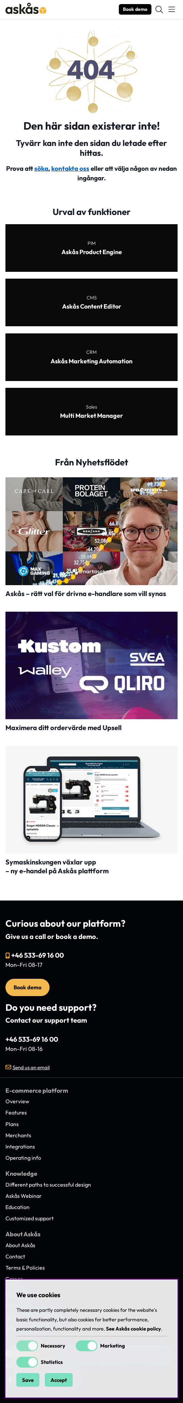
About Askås (20, 1245)
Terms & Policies (25, 1267)
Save (28, 1380)
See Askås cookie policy (133, 1328)
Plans (12, 1124)
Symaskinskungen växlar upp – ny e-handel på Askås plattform (57, 866)
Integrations (20, 1146)
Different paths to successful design (48, 1184)
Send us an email (31, 1067)
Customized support (29, 1218)
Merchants (18, 1135)
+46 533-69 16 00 (37, 955)
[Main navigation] (172, 9)
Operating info (23, 1157)
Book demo (135, 9)
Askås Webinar (23, 1195)
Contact (15, 1256)
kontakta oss (70, 168)
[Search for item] (159, 9)
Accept (59, 1380)
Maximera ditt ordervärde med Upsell (63, 727)
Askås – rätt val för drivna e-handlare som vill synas (85, 593)
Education (17, 1207)
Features (16, 1112)
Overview (17, 1101)
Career (14, 1278)
